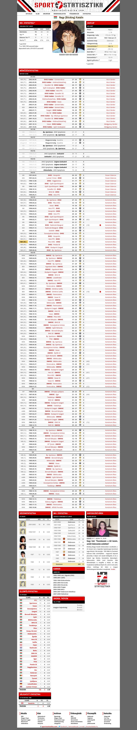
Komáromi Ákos (110, 200)
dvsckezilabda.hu (92, 726)
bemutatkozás (73, 726)
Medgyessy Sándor (110, 124)
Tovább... (113, 569)
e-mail (82, 726)
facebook (63, 726)
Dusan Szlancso (110, 175)
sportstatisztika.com (49, 726)
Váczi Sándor (110, 79)
